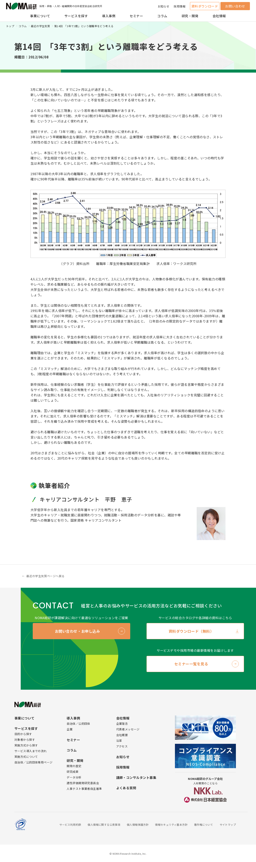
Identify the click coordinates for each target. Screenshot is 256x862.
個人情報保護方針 (138, 825)
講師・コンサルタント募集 (136, 777)
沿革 (119, 741)
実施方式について (26, 757)
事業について (40, 15)
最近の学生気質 (40, 26)
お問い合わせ (235, 6)
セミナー (136, 15)
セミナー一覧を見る (191, 663)
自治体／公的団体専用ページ (33, 762)
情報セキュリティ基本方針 (171, 825)
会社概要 (122, 735)
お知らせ (163, 6)
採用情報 (179, 6)
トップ (10, 26)
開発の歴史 (74, 766)
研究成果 (72, 772)
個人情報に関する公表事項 (104, 825)
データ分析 (74, 777)
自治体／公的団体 (78, 724)
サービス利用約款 (70, 825)
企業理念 (122, 724)
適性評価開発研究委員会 (83, 783)
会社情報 (219, 15)
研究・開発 (190, 15)
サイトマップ (228, 825)
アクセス (122, 746)
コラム (162, 15)
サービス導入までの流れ (30, 751)
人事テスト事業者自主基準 (84, 789)
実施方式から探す (26, 745)
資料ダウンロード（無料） (191, 631)
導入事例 (108, 15)
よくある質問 (126, 787)
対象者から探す (24, 740)
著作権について (203, 825)
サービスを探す (76, 15)
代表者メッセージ (128, 729)
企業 (70, 729)
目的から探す (23, 734)
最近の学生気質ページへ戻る (45, 576)
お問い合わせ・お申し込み (77, 631)
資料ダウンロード (204, 6)
